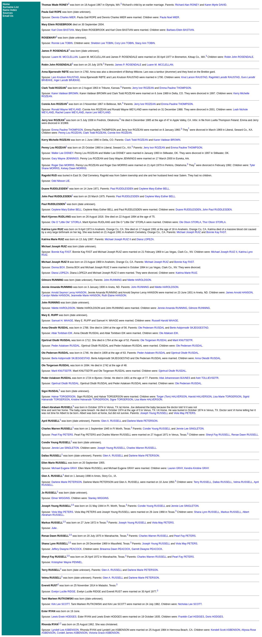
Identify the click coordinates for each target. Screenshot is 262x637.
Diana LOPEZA (145, 239)
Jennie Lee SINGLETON (190, 428)
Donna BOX (58, 267)
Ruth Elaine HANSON (114, 295)
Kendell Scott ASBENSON (225, 629)
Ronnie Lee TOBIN (62, 43)
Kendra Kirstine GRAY (196, 468)
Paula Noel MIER (169, 17)
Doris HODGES (214, 616)
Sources (8, 13)
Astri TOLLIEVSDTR (207, 378)
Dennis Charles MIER (64, 17)
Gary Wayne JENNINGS (65, 158)
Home (6, 4)
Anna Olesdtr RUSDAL (208, 358)
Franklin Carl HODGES (191, 616)
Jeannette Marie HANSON (85, 295)
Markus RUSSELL (231, 512)
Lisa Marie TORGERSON (227, 396)
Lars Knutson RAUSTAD (65, 77)
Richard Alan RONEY (187, 4)
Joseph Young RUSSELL (154, 413)
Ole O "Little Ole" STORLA (66, 222)
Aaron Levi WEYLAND (97, 112)
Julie (54, 528)
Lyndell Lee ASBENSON (65, 629)
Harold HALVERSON (200, 396)
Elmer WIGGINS (61, 498)
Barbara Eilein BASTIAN (180, 29)
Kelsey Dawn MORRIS (73, 168)
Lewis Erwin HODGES (64, 616)
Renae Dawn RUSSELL (244, 434)
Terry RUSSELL (203, 482)
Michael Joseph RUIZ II (118, 239)
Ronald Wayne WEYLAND (66, 109)
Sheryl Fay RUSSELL (218, 434)
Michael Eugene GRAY (64, 468)
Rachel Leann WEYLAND (69, 112)
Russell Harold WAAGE (165, 320)
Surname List (11, 7)
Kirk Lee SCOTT (61, 604)
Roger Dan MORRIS (63, 165)
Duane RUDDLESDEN (188, 209)
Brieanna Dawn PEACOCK (115, 549)
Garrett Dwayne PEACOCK (147, 549)
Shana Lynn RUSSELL (206, 512)
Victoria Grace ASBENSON (104, 632)
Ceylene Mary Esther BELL (154, 188)
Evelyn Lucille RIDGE (64, 591)
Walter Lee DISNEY (62, 153)
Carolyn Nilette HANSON (55, 295)
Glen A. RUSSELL (111, 420)
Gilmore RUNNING (199, 308)
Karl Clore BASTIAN (63, 29)
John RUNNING (113, 280)
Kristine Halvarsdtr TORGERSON (89, 399)
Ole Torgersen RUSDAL (154, 340)
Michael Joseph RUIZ (189, 232)
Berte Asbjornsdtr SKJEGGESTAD (189, 327)
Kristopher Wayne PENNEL (67, 562)
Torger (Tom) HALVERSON (172, 396)
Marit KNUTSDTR (182, 340)
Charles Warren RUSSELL (141, 447)
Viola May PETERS (184, 413)
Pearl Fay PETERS (62, 434)
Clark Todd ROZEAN (94, 132)
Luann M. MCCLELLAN (65, 56)
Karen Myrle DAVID (215, 4)
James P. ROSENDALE (128, 64)
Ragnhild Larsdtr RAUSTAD (224, 77)
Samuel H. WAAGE (62, 320)
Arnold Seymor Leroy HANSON (68, 292)
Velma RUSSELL (242, 482)
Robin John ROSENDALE (239, 56)
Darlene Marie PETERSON (142, 420)
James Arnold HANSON (239, 292)
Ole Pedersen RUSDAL (151, 327)
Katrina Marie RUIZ (186, 272)
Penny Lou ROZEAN (70, 132)
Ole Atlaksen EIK (168, 333)
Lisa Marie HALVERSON (148, 399)
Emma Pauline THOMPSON (175, 87)
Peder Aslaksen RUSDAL (66, 345)
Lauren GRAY (175, 468)
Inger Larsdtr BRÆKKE (67, 80)
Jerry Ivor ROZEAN (143, 87)
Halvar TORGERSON (64, 396)
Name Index (10, 10)
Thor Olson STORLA (214, 222)
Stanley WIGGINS (98, 498)
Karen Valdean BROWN (65, 93)
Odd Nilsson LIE (61, 180)
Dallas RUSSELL (222, 482)
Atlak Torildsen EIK (61, 333)
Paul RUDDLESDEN (121, 188)
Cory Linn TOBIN (124, 43)
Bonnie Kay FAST (216, 232)
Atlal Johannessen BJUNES (174, 378)
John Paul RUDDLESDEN (217, 209)
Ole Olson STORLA (190, 222)
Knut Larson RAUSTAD (194, 77)
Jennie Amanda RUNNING (172, 308)
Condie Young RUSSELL (156, 428)
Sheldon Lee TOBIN (102, 43)
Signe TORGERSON (121, 399)
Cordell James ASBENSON (72, 632)
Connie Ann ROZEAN (120, 132)
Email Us (8, 15)
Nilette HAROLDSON (139, 280)
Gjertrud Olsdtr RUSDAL (185, 352)
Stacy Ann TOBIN (145, 43)
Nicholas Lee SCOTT (189, 604)
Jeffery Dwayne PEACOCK (67, 549)
